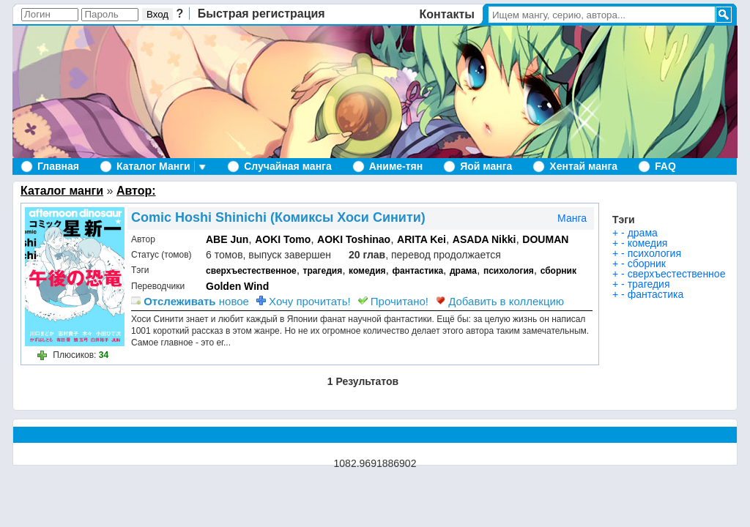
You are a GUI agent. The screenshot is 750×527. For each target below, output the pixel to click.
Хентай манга (583, 166)
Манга (572, 218)
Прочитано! (393, 301)
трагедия (323, 271)
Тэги (623, 219)
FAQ (665, 166)
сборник (558, 271)
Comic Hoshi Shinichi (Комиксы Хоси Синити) (278, 217)
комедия (367, 271)
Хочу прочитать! (303, 301)
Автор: (136, 190)
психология (508, 271)
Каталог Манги (153, 166)
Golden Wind (237, 286)
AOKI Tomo (283, 239)
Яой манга (486, 166)
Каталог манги (62, 190)
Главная (58, 166)
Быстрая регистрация (261, 13)
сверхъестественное (251, 271)
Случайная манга (287, 166)
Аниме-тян (396, 166)
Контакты (447, 14)
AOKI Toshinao (353, 239)
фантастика (418, 271)
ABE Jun (227, 239)
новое (190, 301)
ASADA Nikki (484, 239)
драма (463, 271)
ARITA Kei (421, 239)
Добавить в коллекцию (500, 301)
